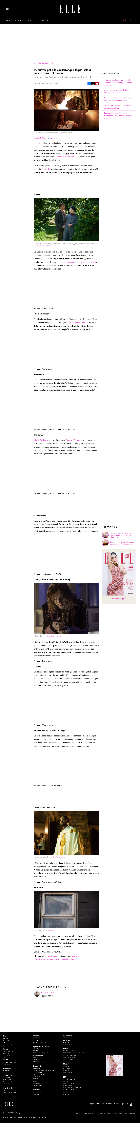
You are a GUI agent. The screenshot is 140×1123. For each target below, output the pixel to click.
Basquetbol (38, 1055)
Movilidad (67, 1085)
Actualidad (68, 1066)
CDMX (65, 1038)
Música (36, 1040)
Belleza (18, 21)
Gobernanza (68, 1083)
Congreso (67, 1036)
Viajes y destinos (10, 1075)
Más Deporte (38, 1057)
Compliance (105, 1114)
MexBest (7, 1068)
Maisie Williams (41, 440)
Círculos (7, 1055)
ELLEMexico (122, 1104)
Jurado (6, 1084)
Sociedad (67, 1044)
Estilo (5, 1090)
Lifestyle (36, 1059)
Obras (35, 1079)
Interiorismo (69, 1059)
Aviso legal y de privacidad (85, 1114)
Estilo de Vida (9, 1081)
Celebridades (44, 63)
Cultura (6, 1064)
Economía (37, 1072)
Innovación (68, 1090)
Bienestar (7, 1079)
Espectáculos (9, 1051)
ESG (34, 1081)
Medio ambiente (70, 1079)
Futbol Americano (40, 1053)
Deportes (37, 1036)
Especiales (67, 1072)
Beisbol (36, 1051)
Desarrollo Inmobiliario (73, 1053)
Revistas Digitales (124, 21)
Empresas (37, 1068)
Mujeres (36, 1083)
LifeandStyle (38, 1085)
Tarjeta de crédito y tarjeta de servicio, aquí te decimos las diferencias (121, 535)
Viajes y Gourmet (10, 1062)
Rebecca (76, 956)
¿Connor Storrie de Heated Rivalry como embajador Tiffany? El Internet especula (118, 82)
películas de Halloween (64, 157)
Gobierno (37, 1092)
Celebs (29, 21)
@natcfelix (53, 138)
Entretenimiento (10, 1092)
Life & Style (8, 1088)
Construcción (69, 1051)
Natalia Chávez (48, 992)
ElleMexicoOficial (136, 1103)
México (36, 1094)
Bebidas (6, 1073)
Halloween (53, 956)
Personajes (8, 1077)
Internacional (39, 1074)
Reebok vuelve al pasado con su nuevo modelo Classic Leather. (122, 543)
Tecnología (38, 1077)
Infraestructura (70, 1055)
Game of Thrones (73, 440)
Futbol (36, 1048)
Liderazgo (67, 1068)
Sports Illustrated (41, 1046)
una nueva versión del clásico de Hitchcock (77, 262)
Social (66, 1081)
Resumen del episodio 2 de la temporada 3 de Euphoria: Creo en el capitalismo (118, 115)
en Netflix (46, 169)
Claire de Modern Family (77, 322)
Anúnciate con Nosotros (124, 1114)
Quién (5, 1049)
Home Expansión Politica (43, 1070)
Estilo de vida (42, 21)
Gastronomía (9, 1071)
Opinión (66, 1042)
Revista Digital (119, 598)
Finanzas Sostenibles (72, 1087)
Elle (4, 1036)
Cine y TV (36, 1038)
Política (36, 1090)
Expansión (37, 1066)
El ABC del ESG (69, 1092)
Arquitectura (69, 1057)
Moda (7, 21)
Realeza (6, 1053)
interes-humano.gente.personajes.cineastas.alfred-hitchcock (56, 959)
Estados (66, 1040)
